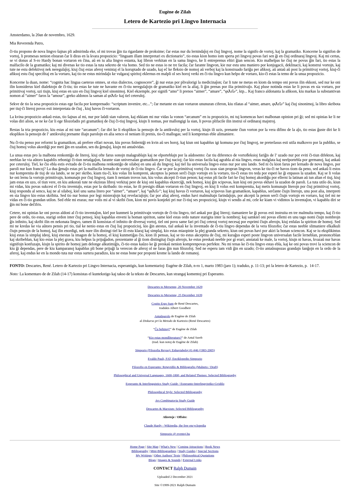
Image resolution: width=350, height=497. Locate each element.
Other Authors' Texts (167, 455)
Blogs (152, 460)
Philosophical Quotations (198, 455)
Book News (212, 446)
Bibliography (139, 451)
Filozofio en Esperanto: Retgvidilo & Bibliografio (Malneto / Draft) (175, 367)
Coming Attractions (190, 446)
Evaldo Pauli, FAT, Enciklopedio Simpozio (175, 358)
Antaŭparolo (162, 316)
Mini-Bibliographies (163, 451)
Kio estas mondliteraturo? (165, 337)
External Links (192, 460)
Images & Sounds (169, 460)
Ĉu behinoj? (162, 329)
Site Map (152, 446)
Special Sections (208, 451)
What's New (168, 446)
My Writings (144, 455)
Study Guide (175, 400)
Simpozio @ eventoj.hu (175, 434)
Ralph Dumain (185, 468)
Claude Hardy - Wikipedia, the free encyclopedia (175, 425)
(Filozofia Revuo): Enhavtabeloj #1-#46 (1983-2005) (175, 350)
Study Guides (186, 451)
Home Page (137, 446)
